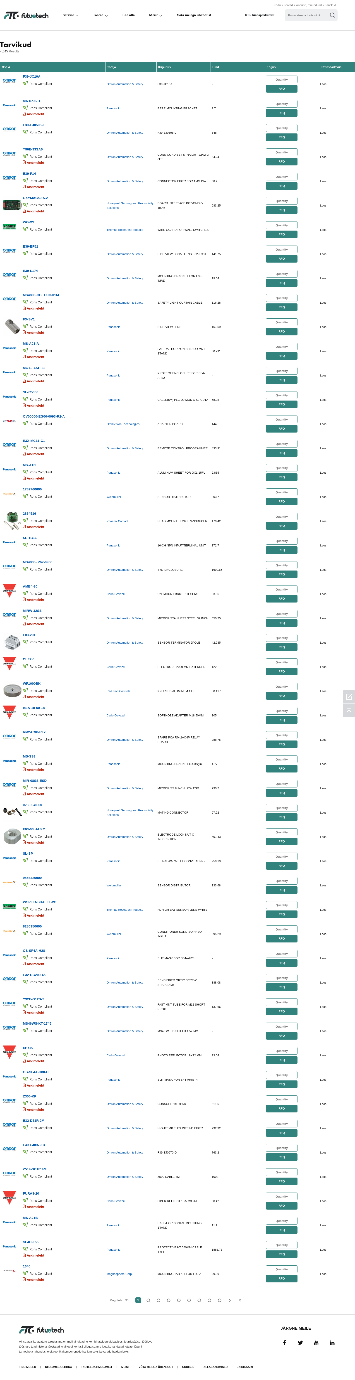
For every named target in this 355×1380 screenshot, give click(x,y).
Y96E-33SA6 (33, 149)
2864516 (29, 513)
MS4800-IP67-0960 (37, 562)
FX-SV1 (29, 319)
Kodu (277, 5)
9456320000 (32, 878)
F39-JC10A (32, 76)
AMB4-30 (30, 586)
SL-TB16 (30, 538)
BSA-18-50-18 (34, 708)
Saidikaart (245, 1367)
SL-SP (28, 853)
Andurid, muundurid (309, 5)
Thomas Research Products (125, 229)
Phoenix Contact (117, 521)
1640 (26, 1266)
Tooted (288, 5)
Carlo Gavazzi (116, 594)
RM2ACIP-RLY (34, 732)
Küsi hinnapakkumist (260, 15)
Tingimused (27, 1367)
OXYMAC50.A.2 (35, 198)
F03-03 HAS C (34, 829)
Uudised (188, 1367)
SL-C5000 (30, 392)
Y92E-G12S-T (33, 999)
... (209, 1300)
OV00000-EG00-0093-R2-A (44, 416)
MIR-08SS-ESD (35, 780)
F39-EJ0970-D (34, 1145)
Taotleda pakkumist (96, 1367)
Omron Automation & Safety (125, 84)
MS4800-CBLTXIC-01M (41, 295)
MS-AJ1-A (31, 343)
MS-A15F (30, 465)
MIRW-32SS (32, 611)
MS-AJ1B (30, 1218)
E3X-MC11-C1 (34, 441)
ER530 (28, 1048)
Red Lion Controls (118, 691)
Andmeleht (35, 114)
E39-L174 (30, 271)
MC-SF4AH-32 (34, 368)
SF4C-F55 (30, 1242)
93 (220, 1300)
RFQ (281, 88)
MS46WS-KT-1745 (37, 1023)
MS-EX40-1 (32, 101)
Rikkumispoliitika (58, 1367)
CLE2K (28, 659)
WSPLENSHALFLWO (39, 902)
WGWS (28, 222)
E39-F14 (29, 173)
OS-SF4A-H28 (34, 950)
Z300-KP (29, 1096)
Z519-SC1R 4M (34, 1169)
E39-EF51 (30, 246)
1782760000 (32, 489)
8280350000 (32, 926)
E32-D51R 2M (33, 1120)
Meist (153, 15)
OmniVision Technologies (123, 424)
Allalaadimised (216, 1367)
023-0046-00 (32, 805)
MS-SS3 (29, 756)
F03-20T (29, 635)
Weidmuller (114, 497)
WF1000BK (32, 683)
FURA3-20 (31, 1193)
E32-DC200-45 (34, 975)
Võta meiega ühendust (194, 15)
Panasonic (113, 108)
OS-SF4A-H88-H (35, 1072)
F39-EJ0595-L (34, 125)
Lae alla (128, 15)
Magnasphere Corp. (120, 1274)
